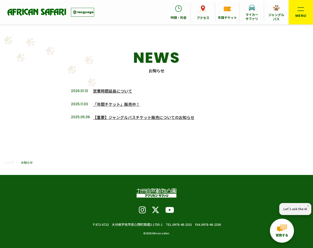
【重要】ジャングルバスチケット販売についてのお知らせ (143, 117)
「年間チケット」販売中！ (116, 104)
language (85, 12)
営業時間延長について (112, 91)
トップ (9, 162)
